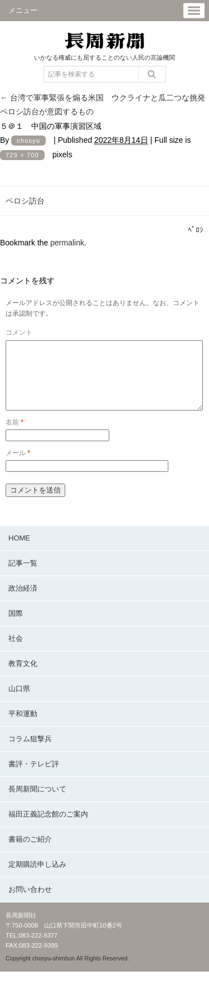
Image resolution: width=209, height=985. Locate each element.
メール (18, 466)
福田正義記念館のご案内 (48, 827)
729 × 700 (22, 155)
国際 (15, 626)
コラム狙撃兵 (30, 752)
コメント (19, 332)
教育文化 (22, 677)
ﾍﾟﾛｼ (195, 229)
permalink (67, 242)
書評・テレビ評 (33, 777)
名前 (14, 436)
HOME (19, 551)
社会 (15, 652)
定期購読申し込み (37, 877)
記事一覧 (22, 576)
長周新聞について (37, 802)
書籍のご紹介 (30, 852)
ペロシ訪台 (25, 200)
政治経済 (22, 601)
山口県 (19, 702)
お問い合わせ (30, 903)
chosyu (28, 140)
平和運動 (22, 727)
